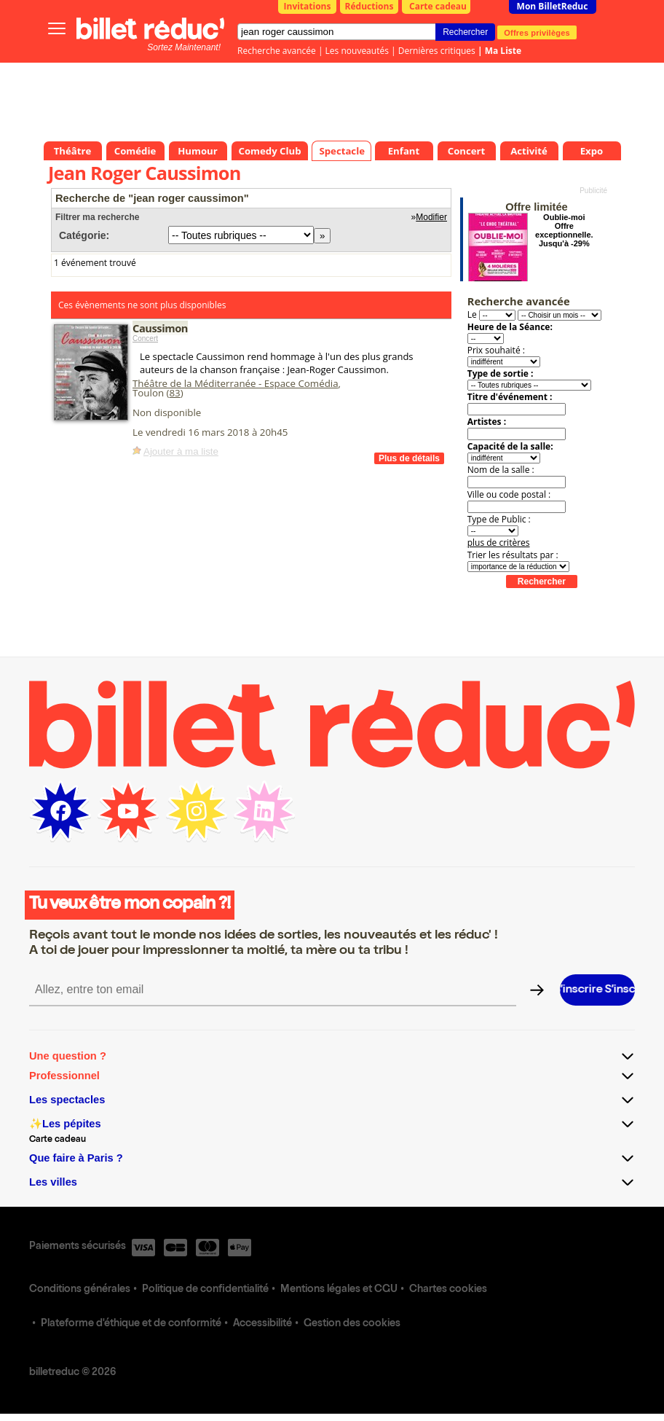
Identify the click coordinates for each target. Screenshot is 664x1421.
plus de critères (498, 542)
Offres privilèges (537, 32)
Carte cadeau (438, 6)
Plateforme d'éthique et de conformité (131, 1324)
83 (174, 392)
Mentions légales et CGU (339, 1290)
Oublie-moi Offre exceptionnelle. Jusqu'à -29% (564, 230)
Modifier (431, 217)
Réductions (369, 6)
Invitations (307, 6)
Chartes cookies (448, 1290)
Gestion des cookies (352, 1324)
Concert (145, 338)
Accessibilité (262, 1324)
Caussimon (160, 328)
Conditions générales (79, 1290)
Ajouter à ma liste (180, 451)
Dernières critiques (436, 50)
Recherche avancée (276, 50)
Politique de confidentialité (205, 1290)
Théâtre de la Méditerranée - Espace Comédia (236, 383)
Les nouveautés (357, 50)
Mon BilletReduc (552, 6)
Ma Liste (503, 50)
